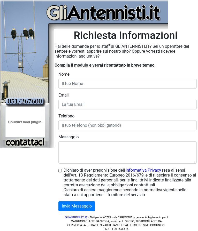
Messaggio (68, 136)
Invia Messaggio (77, 206)
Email (63, 95)
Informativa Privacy (143, 170)
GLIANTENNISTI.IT (76, 217)
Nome (64, 74)
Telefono (66, 116)
